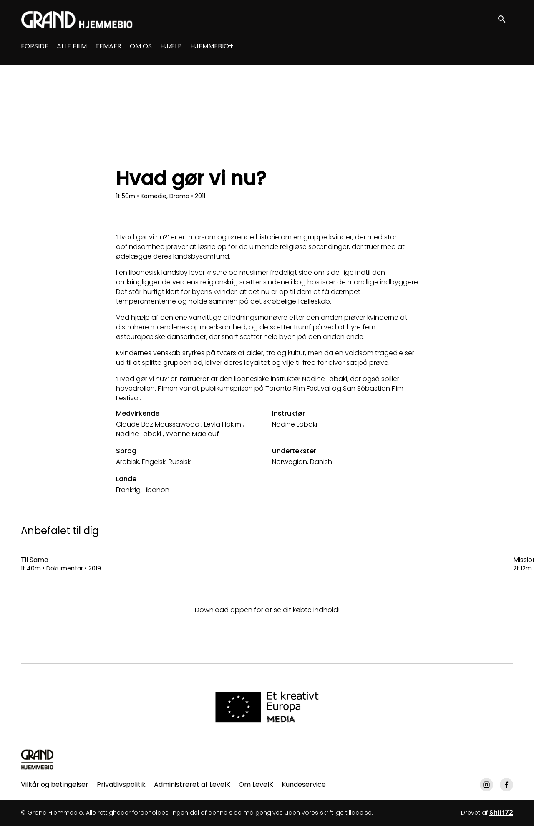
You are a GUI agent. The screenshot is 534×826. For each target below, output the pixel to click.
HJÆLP (171, 46)
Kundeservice (304, 784)
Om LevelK (256, 784)
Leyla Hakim (222, 424)
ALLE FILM (72, 46)
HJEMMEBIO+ (211, 46)
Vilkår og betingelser (54, 784)
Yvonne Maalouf (192, 434)
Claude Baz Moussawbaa (157, 424)
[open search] (505, 19)
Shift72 (501, 812)
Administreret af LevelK (192, 784)
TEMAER (108, 46)
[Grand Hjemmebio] (37, 759)
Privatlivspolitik (121, 784)
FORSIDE (34, 46)
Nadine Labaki (138, 434)
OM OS (141, 46)
